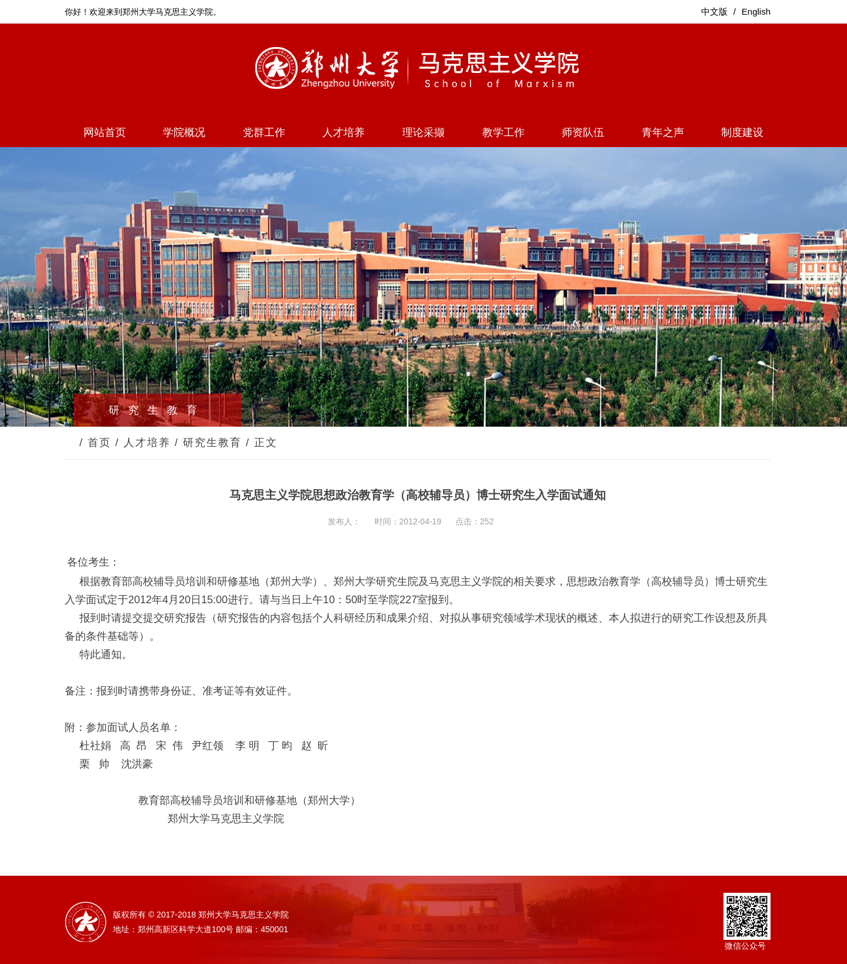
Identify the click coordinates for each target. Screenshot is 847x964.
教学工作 (503, 132)
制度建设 (742, 132)
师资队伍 (583, 132)
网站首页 (105, 132)
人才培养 (343, 132)
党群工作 (264, 132)
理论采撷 (423, 132)
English (756, 11)
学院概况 (184, 132)
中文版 (714, 11)
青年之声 (663, 132)
